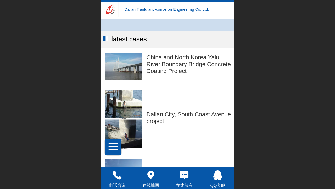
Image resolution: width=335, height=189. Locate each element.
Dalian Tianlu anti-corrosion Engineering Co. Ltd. (167, 9)
